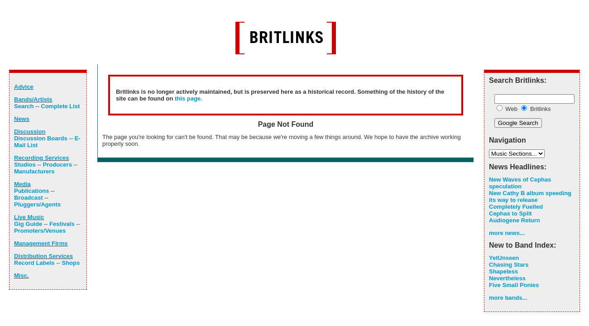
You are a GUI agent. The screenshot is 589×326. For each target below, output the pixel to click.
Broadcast (28, 197)
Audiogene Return (514, 220)
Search (24, 106)
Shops (71, 262)
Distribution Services (43, 256)
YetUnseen (504, 257)
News (21, 118)
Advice (24, 86)
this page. (188, 98)
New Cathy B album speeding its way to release (530, 196)
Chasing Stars (508, 264)
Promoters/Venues (40, 230)
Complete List (60, 106)
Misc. (21, 275)
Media (22, 184)
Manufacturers (34, 171)
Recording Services (41, 157)
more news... (507, 233)
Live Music (29, 217)
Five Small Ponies (514, 285)
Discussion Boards (40, 138)
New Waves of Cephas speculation (520, 183)
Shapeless (503, 271)
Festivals (62, 224)
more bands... (508, 297)
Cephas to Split (510, 213)
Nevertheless (507, 278)
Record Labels (34, 262)
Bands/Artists (33, 99)
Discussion (29, 131)
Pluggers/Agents (37, 204)
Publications (31, 190)
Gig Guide (28, 224)
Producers (57, 164)
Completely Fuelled (516, 206)
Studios (25, 164)
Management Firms (40, 243)
